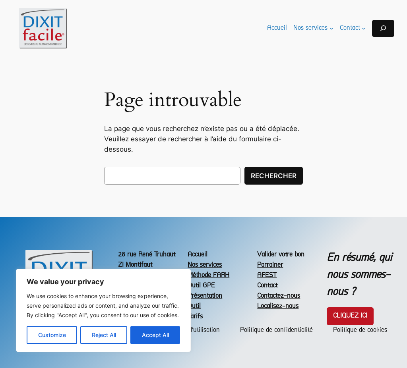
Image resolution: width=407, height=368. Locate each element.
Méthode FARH (208, 275)
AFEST (267, 275)
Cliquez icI (350, 315)
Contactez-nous (278, 296)
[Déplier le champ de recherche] (383, 28)
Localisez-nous (277, 306)
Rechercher (274, 176)
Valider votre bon (280, 254)
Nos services (205, 265)
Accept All (155, 334)
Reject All (104, 334)
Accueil (197, 254)
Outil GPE (201, 285)
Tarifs (195, 316)
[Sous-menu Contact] (364, 28)
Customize (52, 334)
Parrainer (270, 265)
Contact (267, 285)
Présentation (205, 296)
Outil (194, 306)
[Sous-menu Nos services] (331, 28)
